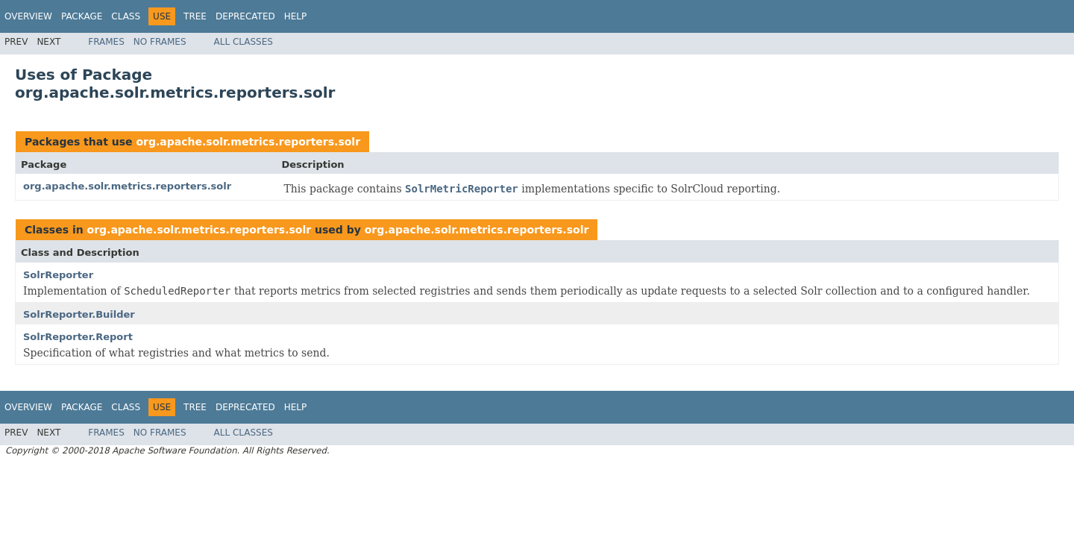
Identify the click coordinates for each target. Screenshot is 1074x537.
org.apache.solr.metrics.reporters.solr (248, 142)
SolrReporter (58, 274)
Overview (28, 16)
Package (81, 16)
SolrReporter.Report (78, 336)
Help (295, 16)
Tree (195, 16)
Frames (106, 42)
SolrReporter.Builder (79, 314)
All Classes (243, 42)
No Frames (160, 42)
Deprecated (245, 16)
